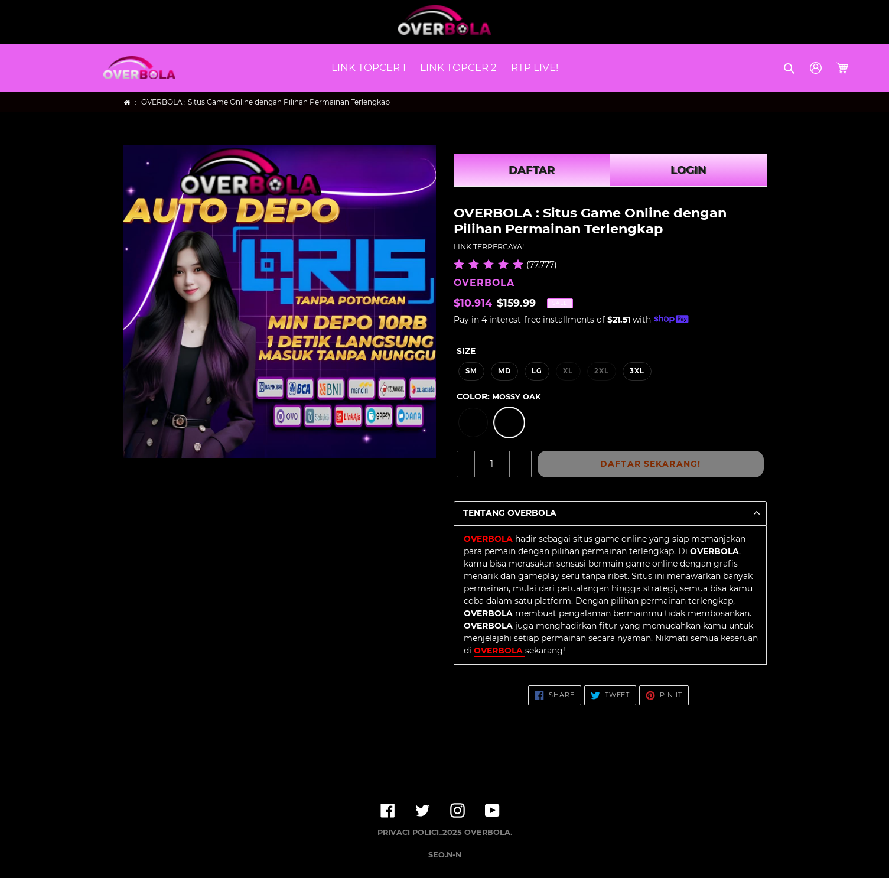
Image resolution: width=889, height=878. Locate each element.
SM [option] (471, 371)
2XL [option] (601, 371)
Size (466, 351)
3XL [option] (637, 371)
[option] (473, 422)
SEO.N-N (444, 854)
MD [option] (504, 371)
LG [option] (537, 371)
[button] (790, 68)
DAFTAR (532, 170)
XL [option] (568, 371)
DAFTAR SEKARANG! (650, 463)
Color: (498, 396)
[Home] (127, 102)
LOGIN (688, 170)
